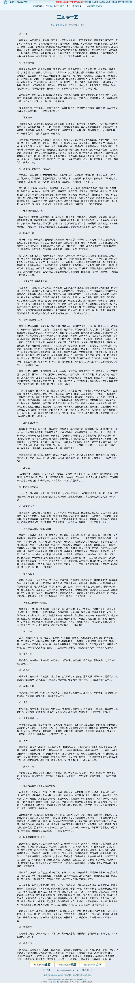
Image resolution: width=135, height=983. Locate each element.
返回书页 (128, 2)
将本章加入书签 (104, 2)
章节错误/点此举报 (62, 2)
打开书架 (121, 2)
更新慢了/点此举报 (77, 2)
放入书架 (95, 2)
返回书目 (87, 2)
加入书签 (47, 975)
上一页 (56, 970)
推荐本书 (114, 2)
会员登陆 (87, 975)
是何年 (12, 2)
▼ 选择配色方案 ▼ (22, 2)
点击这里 (79, 979)
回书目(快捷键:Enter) (67, 970)
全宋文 (81, 25)
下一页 (79, 970)
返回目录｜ (80, 975)
